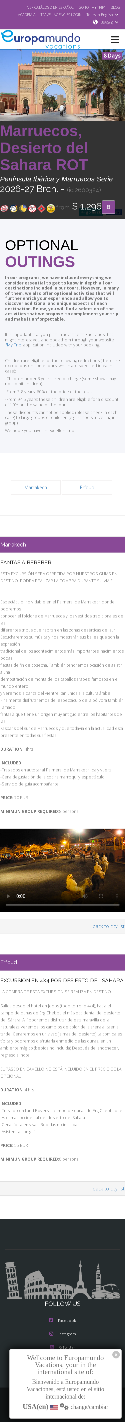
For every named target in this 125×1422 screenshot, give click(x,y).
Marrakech (36, 482)
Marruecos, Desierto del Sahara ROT (44, 148)
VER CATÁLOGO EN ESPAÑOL (43, 7)
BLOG (115, 7)
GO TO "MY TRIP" (90, 7)
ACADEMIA (21, 14)
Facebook (62, 1308)
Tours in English (103, 14)
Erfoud (87, 482)
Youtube (62, 1348)
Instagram (63, 1321)
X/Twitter (62, 1335)
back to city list (109, 907)
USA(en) (109, 22)
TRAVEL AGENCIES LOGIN (59, 14)
